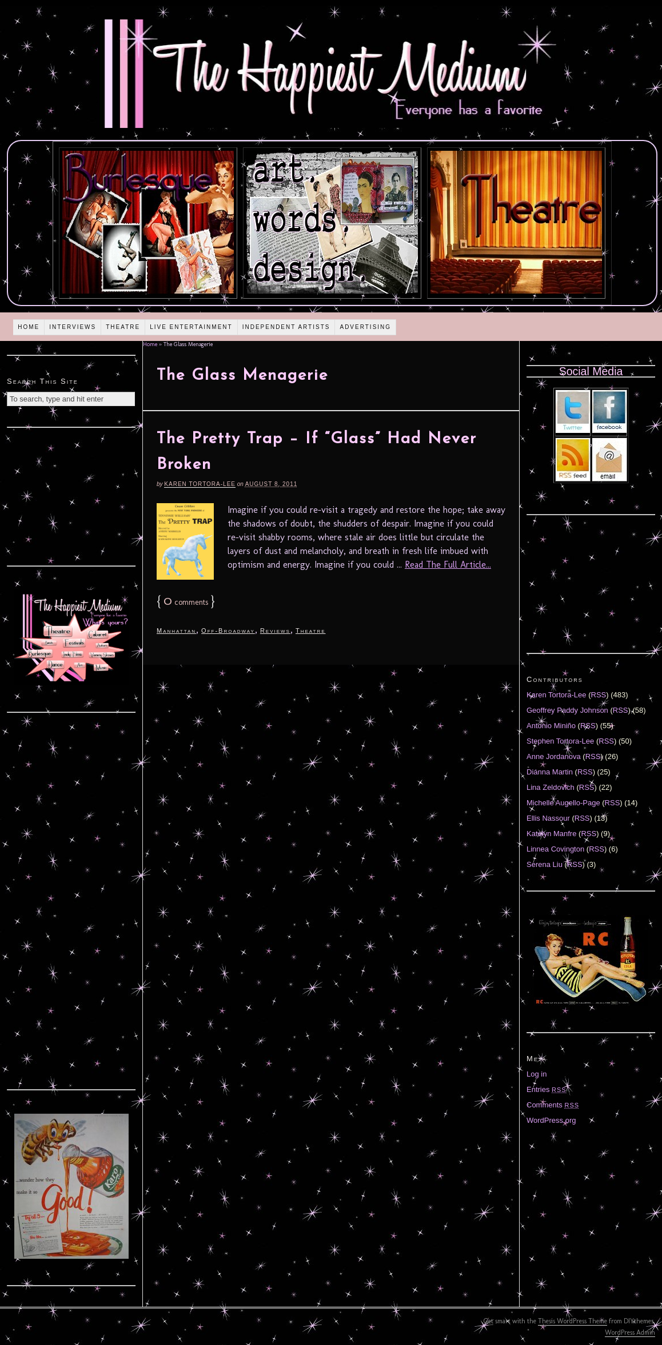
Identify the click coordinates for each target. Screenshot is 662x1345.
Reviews (275, 630)
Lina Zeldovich (551, 787)
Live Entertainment (191, 327)
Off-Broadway (228, 630)
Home (28, 327)
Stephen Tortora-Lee (560, 741)
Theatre (123, 327)
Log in (537, 1074)
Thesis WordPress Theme (572, 1321)
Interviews (72, 327)
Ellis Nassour (548, 818)
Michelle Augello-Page (563, 802)
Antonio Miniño (551, 725)
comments (185, 602)
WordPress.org (551, 1120)
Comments (553, 1105)
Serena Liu (545, 864)
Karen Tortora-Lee (200, 484)
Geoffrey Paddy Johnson (567, 710)
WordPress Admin (630, 1332)
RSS (599, 694)
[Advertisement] (71, 495)
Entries (547, 1089)
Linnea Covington (555, 849)
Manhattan (176, 630)
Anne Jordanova (554, 756)
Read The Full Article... (448, 564)
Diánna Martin (550, 772)
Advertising (365, 327)
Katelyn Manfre (551, 833)
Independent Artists (286, 327)
